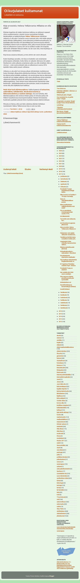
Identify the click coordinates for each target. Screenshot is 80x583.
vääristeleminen (61, 513)
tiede (58, 492)
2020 (60, 166)
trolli (58, 494)
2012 (60, 321)
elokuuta (63, 186)
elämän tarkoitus (61, 351)
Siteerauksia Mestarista (63, 142)
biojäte (59, 342)
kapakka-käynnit (61, 389)
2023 (60, 158)
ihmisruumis (60, 372)
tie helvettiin (60, 490)
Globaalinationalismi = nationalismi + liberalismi (68, 252)
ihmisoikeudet (61, 367)
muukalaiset (60, 438)
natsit (58, 443)
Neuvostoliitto (61, 445)
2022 (60, 161)
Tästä (58, 81)
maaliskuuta (64, 302)
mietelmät (60, 426)
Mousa (59, 436)
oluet (58, 447)
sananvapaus (60, 464)
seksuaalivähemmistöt (63, 469)
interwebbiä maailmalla (63, 377)
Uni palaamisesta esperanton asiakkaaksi (67, 256)
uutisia (59, 506)
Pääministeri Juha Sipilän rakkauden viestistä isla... (68, 233)
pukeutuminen (61, 459)
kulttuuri (24, 112)
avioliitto (59, 340)
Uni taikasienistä (64, 216)
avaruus (59, 338)
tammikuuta (63, 308)
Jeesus (59, 382)
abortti (59, 335)
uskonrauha (60, 504)
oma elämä (60, 450)
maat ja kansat (61, 422)
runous (59, 462)
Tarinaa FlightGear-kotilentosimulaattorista (64, 120)
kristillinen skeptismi (63, 405)
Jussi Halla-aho (61, 384)
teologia (59, 485)
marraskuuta (64, 179)
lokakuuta (63, 181)
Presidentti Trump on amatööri (66, 268)
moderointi (60, 433)
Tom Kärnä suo (61, 88)
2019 (60, 169)
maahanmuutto (61, 417)
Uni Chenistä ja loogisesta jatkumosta (67, 223)
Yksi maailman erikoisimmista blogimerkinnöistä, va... (68, 260)
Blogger (51, 576)
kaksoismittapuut (62, 386)
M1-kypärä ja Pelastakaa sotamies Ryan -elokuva (68, 264)
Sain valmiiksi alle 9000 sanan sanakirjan (66, 273)
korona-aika (60, 403)
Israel (58, 379)
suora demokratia (62, 476)
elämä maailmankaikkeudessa (65, 347)
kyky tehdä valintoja (33, 112)
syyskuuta (63, 184)
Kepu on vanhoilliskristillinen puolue (66, 200)
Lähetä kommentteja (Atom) (15, 173)
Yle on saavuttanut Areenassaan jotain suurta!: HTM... (66, 212)
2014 (60, 316)
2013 (60, 319)
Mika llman (60, 431)
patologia (59, 452)
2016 (60, 311)
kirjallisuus (18, 112)
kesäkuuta (63, 295)
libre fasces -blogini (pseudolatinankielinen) (63, 112)
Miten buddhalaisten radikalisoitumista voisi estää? (67, 206)
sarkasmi (59, 466)
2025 (60, 153)
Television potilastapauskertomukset (64, 108)
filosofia (59, 353)
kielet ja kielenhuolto (63, 391)
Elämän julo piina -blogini (64, 95)
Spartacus (60, 471)
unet (58, 499)
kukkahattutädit (61, 407)
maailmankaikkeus (62, 419)
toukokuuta (64, 297)
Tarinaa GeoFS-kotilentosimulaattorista (64, 124)
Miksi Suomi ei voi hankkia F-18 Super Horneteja (68, 195)
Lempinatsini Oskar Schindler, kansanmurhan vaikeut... (68, 243)
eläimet (12, 112)
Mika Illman (60, 429)
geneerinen (60, 356)
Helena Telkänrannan (32, 36)
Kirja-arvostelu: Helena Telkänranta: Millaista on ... (68, 229)
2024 (60, 156)
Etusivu (28, 169)
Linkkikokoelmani (62, 132)
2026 (60, 151)
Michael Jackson (61, 424)
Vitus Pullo (60, 509)
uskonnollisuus (61, 502)
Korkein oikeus (61, 400)
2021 (60, 163)
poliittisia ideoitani (62, 457)
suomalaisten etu (62, 473)
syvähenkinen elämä (62, 478)
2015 (60, 314)
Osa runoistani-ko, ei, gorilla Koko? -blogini (65, 97)
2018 (60, 171)
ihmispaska (60, 370)
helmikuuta (63, 305)
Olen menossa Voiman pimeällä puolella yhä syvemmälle (67, 278)
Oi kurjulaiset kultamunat (23, 11)
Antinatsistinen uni (65, 282)
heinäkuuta (63, 292)
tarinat (58, 480)
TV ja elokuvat (61, 497)
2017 (60, 174)
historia (59, 358)
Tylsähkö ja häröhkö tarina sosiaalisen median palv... (68, 238)
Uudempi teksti (9, 169)
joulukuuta (63, 176)
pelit (58, 454)
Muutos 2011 (61, 440)
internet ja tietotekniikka (64, 374)
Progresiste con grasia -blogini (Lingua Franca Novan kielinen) (66, 101)
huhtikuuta (63, 300)
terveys (59, 487)
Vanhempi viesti (46, 169)
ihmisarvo (59, 365)
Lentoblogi (60, 105)
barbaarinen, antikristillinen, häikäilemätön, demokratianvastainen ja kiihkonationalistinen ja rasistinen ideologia (26, 92)
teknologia (60, 483)
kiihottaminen (61, 393)
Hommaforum (61, 360)
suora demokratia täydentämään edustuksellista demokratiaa (66, 527)
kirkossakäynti (61, 398)
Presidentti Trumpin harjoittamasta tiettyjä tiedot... (67, 190)
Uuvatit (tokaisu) (64, 289)
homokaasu (60, 363)
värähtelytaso (61, 511)
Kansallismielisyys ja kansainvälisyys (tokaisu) (68, 285)
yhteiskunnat (60, 516)
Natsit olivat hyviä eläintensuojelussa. (15, 89)
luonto (41, 112)
